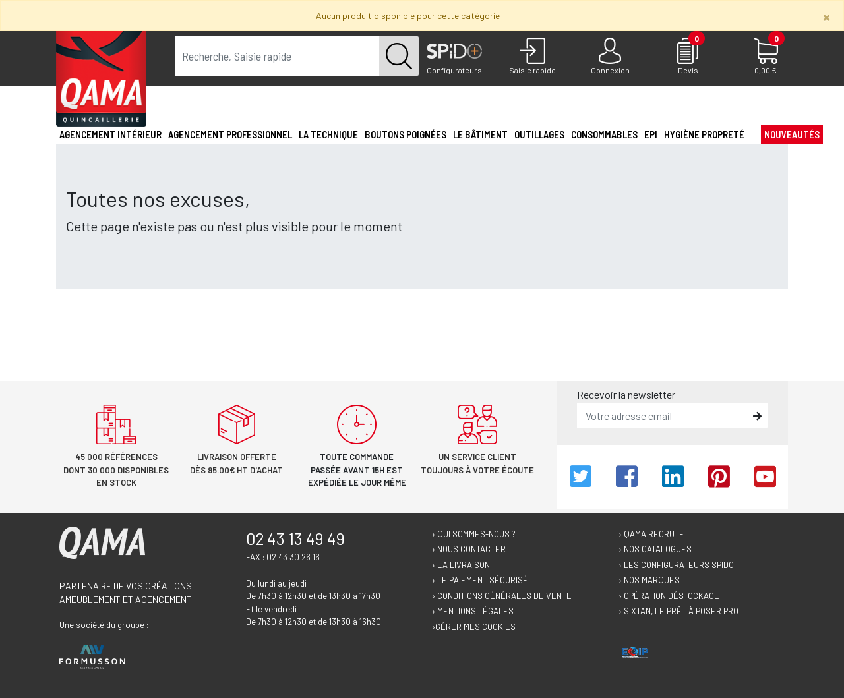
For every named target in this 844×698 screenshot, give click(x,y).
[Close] (826, 17)
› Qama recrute (651, 534)
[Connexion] (610, 57)
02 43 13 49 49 (295, 538)
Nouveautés (792, 134)
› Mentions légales (473, 611)
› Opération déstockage (668, 596)
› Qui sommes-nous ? (474, 534)
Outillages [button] (539, 134)
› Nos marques (649, 580)
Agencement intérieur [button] (110, 134)
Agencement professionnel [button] (230, 134)
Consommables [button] (604, 134)
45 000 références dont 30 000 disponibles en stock (116, 469)
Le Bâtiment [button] (480, 134)
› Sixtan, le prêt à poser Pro (678, 611)
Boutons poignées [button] (405, 134)
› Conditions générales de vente (502, 596)
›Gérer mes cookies (474, 627)
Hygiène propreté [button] (704, 134)
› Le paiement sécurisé (480, 580)
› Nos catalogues (655, 549)
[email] (663, 415)
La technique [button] (328, 134)
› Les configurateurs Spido (676, 565)
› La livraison (461, 565)
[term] (277, 56)
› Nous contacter (469, 549)
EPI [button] (650, 134)
